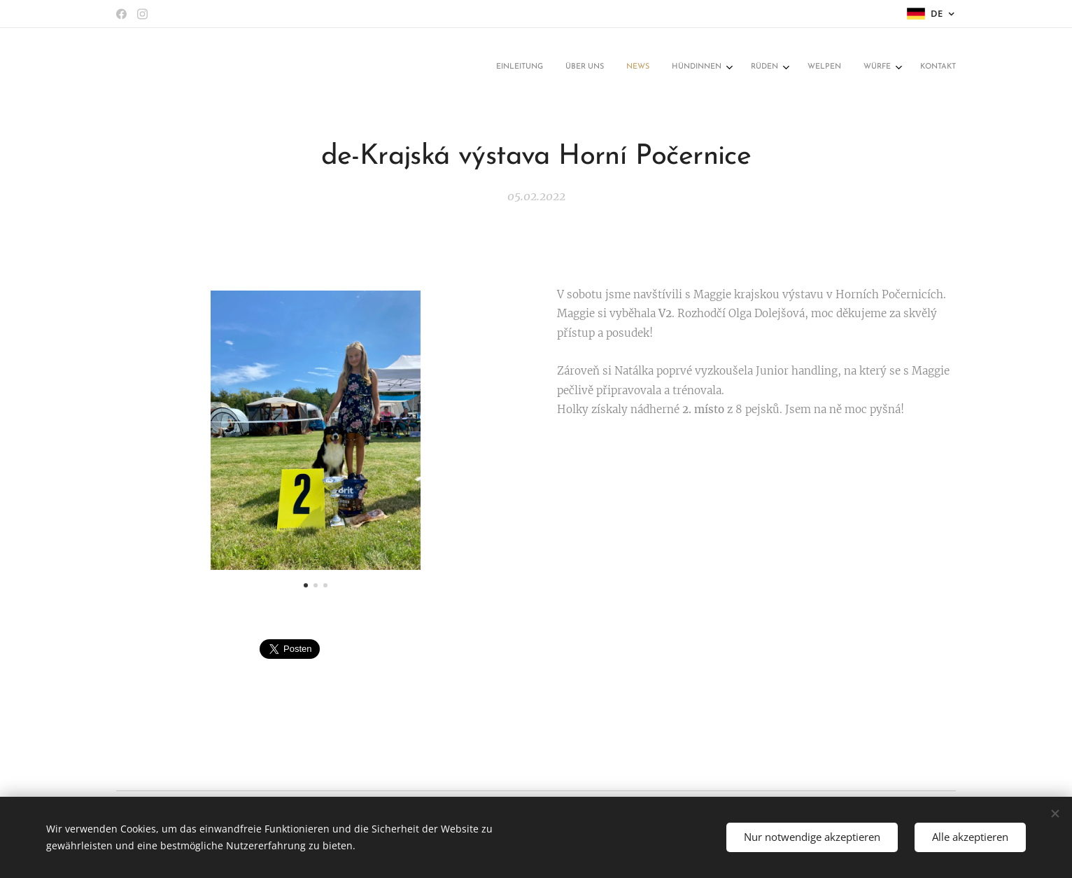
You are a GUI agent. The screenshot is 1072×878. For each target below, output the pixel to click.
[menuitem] (782, 67)
